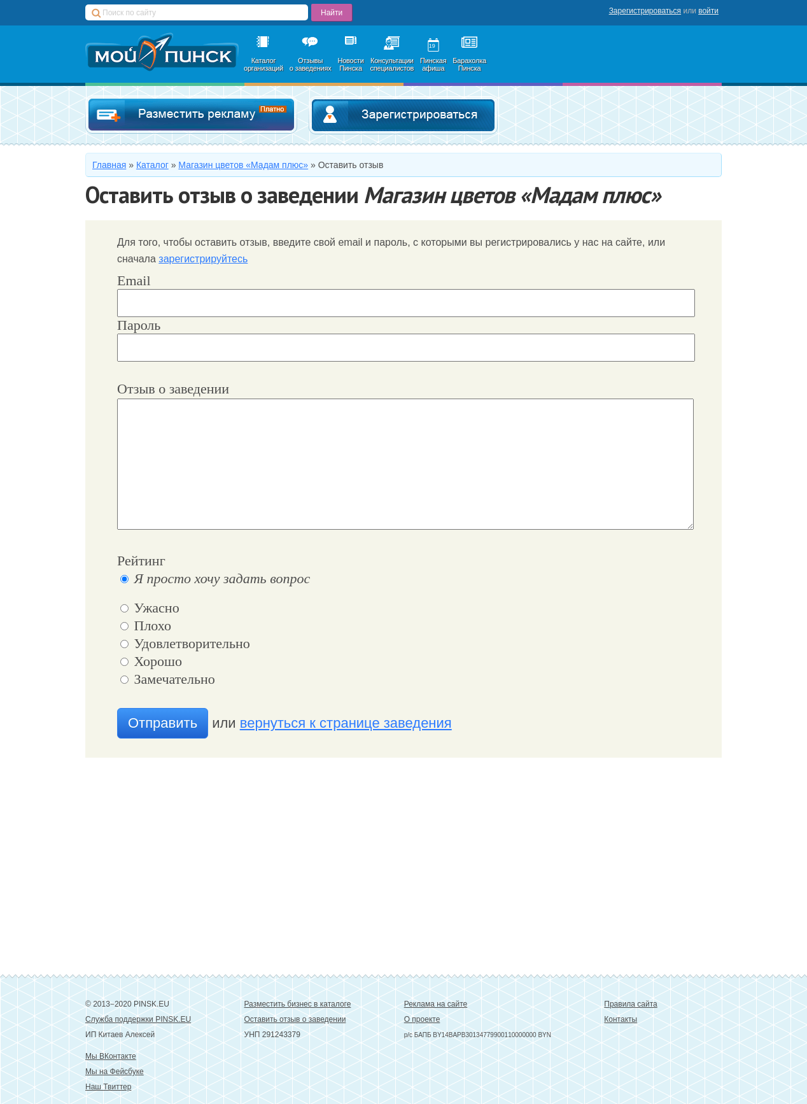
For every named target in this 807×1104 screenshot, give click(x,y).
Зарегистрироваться (645, 10)
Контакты (620, 1019)
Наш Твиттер (108, 1086)
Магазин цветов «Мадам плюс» (243, 165)
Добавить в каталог (191, 115)
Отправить (162, 723)
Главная (109, 165)
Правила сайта (630, 1004)
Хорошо (151, 661)
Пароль (138, 325)
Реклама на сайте (436, 1004)
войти (708, 10)
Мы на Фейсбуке (114, 1071)
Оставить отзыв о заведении (295, 1019)
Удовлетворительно (185, 643)
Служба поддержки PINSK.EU (138, 1019)
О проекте (422, 1019)
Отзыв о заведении (173, 389)
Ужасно (149, 608)
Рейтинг (141, 561)
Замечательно (167, 679)
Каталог (152, 165)
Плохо (145, 625)
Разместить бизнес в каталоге (297, 1004)
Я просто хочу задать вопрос (215, 578)
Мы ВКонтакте (110, 1056)
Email (134, 280)
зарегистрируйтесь (203, 258)
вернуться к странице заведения (346, 723)
